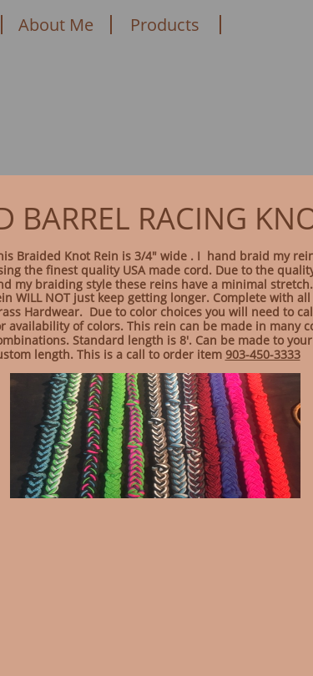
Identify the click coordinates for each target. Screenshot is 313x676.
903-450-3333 (262, 354)
